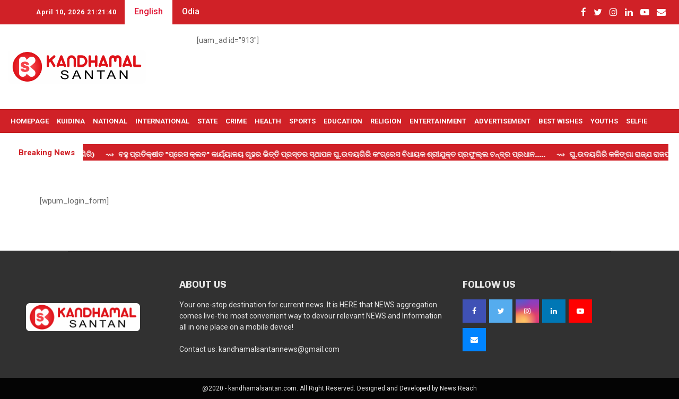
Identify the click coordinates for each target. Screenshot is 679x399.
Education (343, 121)
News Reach (458, 388)
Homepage (30, 121)
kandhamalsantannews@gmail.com (279, 349)
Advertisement (502, 121)
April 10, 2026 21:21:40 (76, 12)
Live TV (57, 145)
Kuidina (71, 121)
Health (268, 121)
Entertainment (438, 121)
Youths (604, 121)
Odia (190, 11)
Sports (302, 121)
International (162, 121)
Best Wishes (560, 121)
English (148, 11)
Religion (386, 121)
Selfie (636, 121)
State (207, 121)
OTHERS (24, 145)
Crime (236, 121)
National (110, 121)
